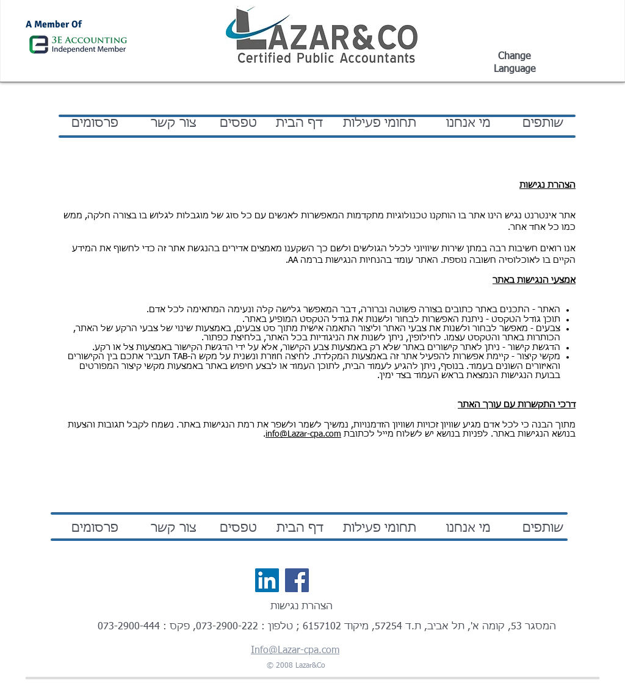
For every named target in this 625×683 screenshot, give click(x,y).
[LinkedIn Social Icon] (267, 580)
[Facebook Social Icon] (297, 580)
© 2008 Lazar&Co (296, 666)
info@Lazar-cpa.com (303, 434)
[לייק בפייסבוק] (339, 580)
